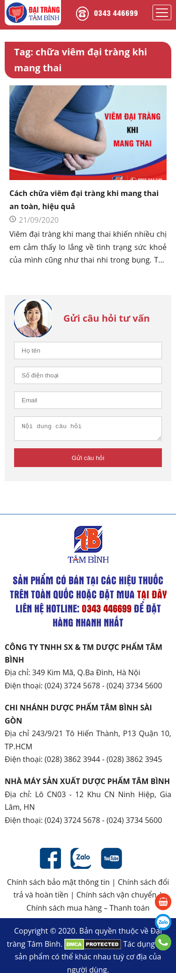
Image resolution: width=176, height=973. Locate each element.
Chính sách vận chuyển (117, 897)
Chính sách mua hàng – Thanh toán (87, 910)
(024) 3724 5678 (72, 688)
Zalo (81, 861)
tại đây (152, 597)
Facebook (50, 861)
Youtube (111, 861)
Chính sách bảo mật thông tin (58, 885)
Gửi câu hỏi (88, 460)
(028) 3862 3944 (72, 762)
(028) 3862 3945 (134, 762)
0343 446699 (116, 12)
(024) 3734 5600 (134, 688)
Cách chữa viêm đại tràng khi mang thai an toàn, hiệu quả (84, 199)
